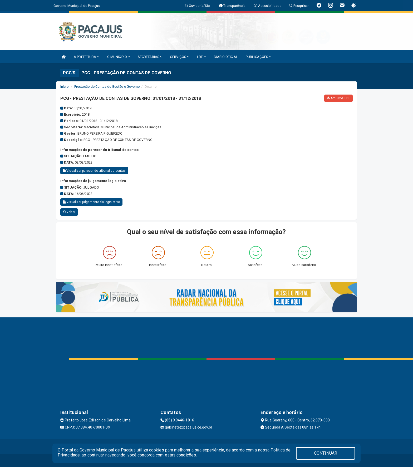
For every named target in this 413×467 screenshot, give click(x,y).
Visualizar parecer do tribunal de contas (94, 171)
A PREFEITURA (86, 57)
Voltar (69, 212)
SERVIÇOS (179, 57)
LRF (201, 57)
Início (64, 87)
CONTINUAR (325, 453)
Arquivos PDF (338, 98)
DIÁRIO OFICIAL (226, 57)
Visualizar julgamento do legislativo (91, 202)
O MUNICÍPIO (118, 57)
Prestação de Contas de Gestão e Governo (107, 87)
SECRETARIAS (150, 57)
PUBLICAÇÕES (258, 57)
